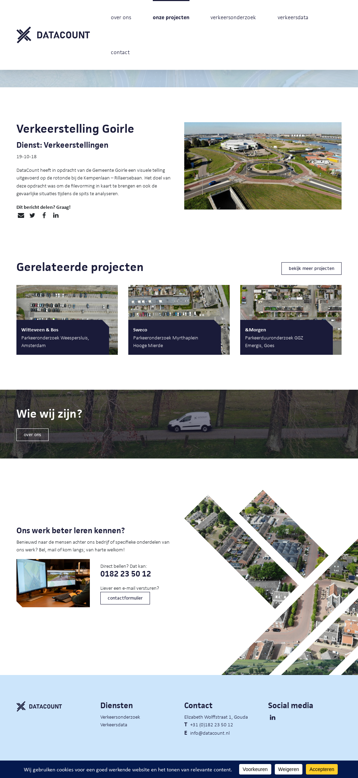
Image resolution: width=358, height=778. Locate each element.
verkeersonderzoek (233, 17)
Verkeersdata (113, 724)
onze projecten (171, 17)
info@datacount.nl (210, 732)
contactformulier (125, 598)
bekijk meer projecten (311, 268)
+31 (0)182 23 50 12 (211, 724)
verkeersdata (293, 17)
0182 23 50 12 (125, 574)
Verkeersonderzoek (120, 716)
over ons (121, 17)
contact (120, 52)
